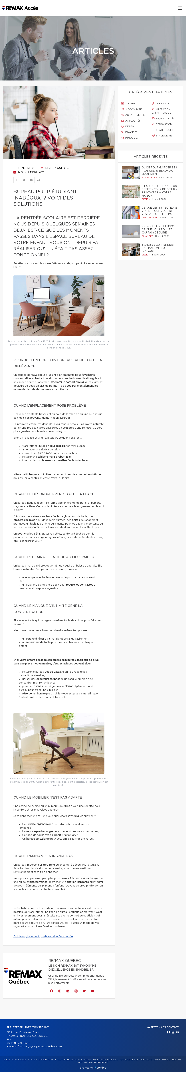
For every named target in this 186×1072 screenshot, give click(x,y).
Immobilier (130, 138)
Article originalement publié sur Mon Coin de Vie (43, 936)
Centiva (100, 1067)
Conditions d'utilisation (167, 1060)
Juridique (160, 103)
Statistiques (162, 130)
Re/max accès (163, 118)
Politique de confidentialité (136, 1060)
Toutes (128, 103)
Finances (129, 132)
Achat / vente (133, 115)
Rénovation (162, 124)
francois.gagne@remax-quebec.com (40, 1046)
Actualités (131, 121)
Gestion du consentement (93, 1062)
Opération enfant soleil (161, 111)
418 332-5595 (21, 1043)
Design (127, 126)
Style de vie (24, 168)
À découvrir (131, 109)
